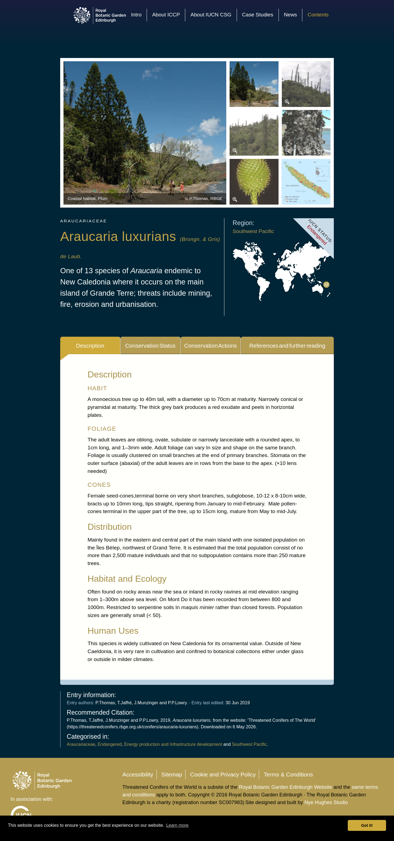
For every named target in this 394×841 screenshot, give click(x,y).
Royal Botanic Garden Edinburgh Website (286, 787)
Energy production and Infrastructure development (173, 744)
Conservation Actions (210, 345)
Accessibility (137, 774)
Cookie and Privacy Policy (223, 774)
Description (90, 345)
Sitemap (171, 774)
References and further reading (287, 345)
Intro (136, 15)
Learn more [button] (177, 825)
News (290, 15)
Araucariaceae (81, 744)
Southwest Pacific (253, 231)
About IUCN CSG (210, 15)
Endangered (110, 744)
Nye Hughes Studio (326, 802)
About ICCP (166, 15)
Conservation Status (150, 345)
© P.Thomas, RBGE (203, 198)
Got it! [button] (367, 825)
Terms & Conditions (288, 774)
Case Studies (257, 15)
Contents (318, 15)
